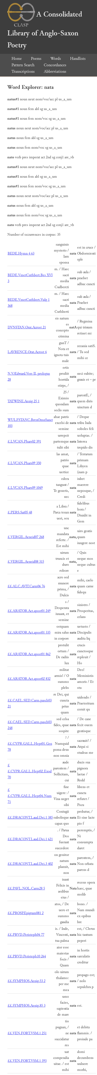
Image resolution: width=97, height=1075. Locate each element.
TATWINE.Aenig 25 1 (23, 401)
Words (55, 58)
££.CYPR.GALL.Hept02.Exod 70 (30, 771)
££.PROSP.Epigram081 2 (26, 913)
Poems (36, 58)
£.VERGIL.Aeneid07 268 (26, 537)
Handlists (77, 58)
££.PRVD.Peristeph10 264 (27, 956)
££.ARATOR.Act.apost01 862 (29, 654)
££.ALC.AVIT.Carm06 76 (26, 586)
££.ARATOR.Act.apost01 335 (29, 632)
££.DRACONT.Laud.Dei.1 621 (30, 839)
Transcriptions (23, 71)
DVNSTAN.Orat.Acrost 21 (27, 327)
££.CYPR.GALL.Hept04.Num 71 (30, 796)
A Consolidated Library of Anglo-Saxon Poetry (44, 30)
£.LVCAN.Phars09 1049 (25, 487)
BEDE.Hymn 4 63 (21, 253)
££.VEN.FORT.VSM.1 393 (27, 1060)
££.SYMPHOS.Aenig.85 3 (26, 1005)
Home (17, 58)
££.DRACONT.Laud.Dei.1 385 (30, 817)
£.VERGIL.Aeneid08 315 (26, 561)
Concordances (55, 65)
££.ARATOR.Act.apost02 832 (29, 678)
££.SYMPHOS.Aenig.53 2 (26, 981)
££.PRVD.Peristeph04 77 (26, 934)
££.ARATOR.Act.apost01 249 (29, 611)
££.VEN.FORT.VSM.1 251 (27, 1033)
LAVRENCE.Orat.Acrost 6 (27, 352)
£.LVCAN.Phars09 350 (24, 463)
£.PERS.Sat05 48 (20, 512)
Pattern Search (23, 65)
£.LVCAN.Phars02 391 (24, 441)
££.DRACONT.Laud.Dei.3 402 (30, 863)
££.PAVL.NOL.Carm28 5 (26, 888)
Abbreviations (55, 71)
